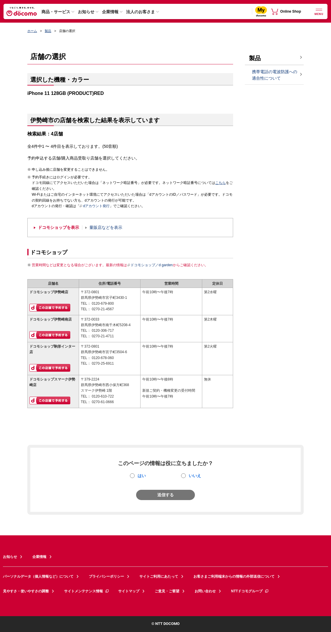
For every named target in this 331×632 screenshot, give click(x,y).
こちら (220, 183)
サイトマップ (128, 591)
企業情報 (110, 11)
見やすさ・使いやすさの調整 (26, 591)
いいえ (195, 475)
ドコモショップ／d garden (150, 265)
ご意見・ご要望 (167, 591)
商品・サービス (55, 11)
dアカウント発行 (95, 206)
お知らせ (86, 11)
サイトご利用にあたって (158, 576)
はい (142, 475)
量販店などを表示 (105, 227)
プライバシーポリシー (106, 576)
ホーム (32, 31)
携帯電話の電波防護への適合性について (274, 75)
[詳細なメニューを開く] (319, 11)
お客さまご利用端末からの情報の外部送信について (234, 576)
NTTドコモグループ (250, 591)
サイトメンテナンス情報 (86, 591)
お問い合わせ (205, 591)
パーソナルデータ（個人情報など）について (38, 576)
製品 (48, 31)
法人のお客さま (140, 11)
